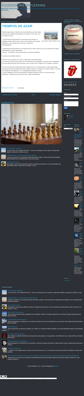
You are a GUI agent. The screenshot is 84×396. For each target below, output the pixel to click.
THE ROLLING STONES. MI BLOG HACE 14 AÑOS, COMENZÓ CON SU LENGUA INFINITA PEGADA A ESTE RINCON (43, 355)
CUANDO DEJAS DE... (14, 348)
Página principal (67, 280)
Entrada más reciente (9, 95)
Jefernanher (70, 115)
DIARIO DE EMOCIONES (81, 149)
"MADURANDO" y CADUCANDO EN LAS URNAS (21, 155)
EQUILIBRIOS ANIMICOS (14, 148)
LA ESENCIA (81, 163)
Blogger (56, 366)
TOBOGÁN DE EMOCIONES (81, 206)
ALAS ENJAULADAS (13, 162)
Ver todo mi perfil (70, 117)
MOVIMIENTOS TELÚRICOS (16, 334)
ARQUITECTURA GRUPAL (16, 312)
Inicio (33, 95)
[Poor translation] (5, 376)
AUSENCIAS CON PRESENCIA (81, 193)
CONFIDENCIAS (12, 327)
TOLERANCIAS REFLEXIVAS (23, 5)
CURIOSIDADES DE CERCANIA (17, 341)
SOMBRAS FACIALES (81, 220)
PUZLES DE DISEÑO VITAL (81, 235)
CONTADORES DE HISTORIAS (17, 319)
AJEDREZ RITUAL (7, 103)
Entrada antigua (55, 95)
